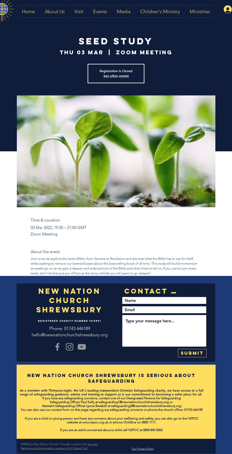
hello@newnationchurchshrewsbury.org (69, 335)
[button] (123, 11)
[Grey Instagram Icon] (69, 347)
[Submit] (192, 353)
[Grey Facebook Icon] (57, 347)
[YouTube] (82, 347)
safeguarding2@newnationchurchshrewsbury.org (146, 406)
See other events (116, 76)
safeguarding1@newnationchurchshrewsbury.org (134, 402)
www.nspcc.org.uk (95, 422)
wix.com (93, 444)
